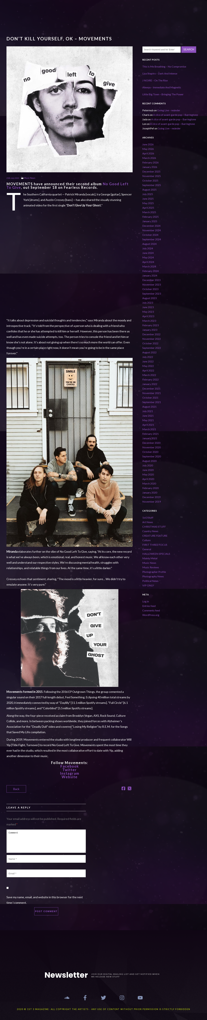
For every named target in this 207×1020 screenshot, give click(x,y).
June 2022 (148, 361)
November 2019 (151, 501)
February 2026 (150, 162)
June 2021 (148, 415)
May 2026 (148, 148)
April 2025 (148, 207)
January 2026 (149, 166)
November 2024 (151, 230)
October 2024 (150, 234)
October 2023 (150, 289)
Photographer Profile (154, 571)
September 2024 (151, 239)
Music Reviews (150, 567)
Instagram (69, 773)
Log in (145, 601)
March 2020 (149, 483)
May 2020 (148, 474)
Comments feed (151, 610)
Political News (150, 580)
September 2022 (151, 347)
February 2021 (150, 433)
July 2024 (147, 248)
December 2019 (151, 497)
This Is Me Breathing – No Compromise (164, 66)
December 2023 (151, 279)
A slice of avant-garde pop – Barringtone (175, 114)
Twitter (69, 770)
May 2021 (148, 420)
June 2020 (148, 469)
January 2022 (149, 383)
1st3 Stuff (147, 517)
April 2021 (148, 424)
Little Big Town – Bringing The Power (163, 94)
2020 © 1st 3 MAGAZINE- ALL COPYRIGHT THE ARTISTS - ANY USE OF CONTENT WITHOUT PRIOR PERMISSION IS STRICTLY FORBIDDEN (103, 1009)
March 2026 (149, 157)
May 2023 (148, 311)
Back (16, 789)
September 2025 (151, 185)
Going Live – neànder (168, 110)
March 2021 (149, 429)
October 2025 (150, 180)
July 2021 (147, 411)
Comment (46, 841)
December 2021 (151, 388)
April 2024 (148, 261)
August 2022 (149, 352)
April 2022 (148, 370)
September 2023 (151, 293)
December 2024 (151, 225)
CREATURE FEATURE (154, 535)
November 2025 (151, 175)
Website (70, 777)
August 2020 (149, 460)
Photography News (153, 576)
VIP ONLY (148, 585)
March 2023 (149, 320)
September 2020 (151, 456)
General (146, 549)
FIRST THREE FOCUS (154, 544)
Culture (146, 540)
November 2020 (151, 447)
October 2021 (150, 397)
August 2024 (149, 243)
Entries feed (149, 605)
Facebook (69, 766)
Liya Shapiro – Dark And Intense (159, 73)
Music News (29, 178)
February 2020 (150, 487)
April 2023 (148, 316)
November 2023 (151, 284)
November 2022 (151, 338)
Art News (147, 522)
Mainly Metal (149, 558)
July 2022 (147, 356)
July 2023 (147, 302)
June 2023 (148, 307)
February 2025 (150, 216)
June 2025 (148, 198)
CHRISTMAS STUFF (154, 526)
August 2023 (149, 298)
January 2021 (149, 438)
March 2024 (149, 266)
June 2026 (148, 144)
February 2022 (150, 379)
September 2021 (151, 402)
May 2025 (148, 203)
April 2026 (148, 153)
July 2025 (147, 194)
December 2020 (151, 442)
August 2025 (149, 189)
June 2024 (148, 252)
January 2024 (149, 275)
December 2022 (151, 334)
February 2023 (150, 325)
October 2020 (150, 451)
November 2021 (151, 393)
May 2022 (148, 365)
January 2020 (149, 492)
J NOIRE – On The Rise (155, 80)
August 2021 (149, 406)
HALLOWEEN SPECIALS (156, 553)
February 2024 (150, 270)
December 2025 (151, 171)
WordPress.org (150, 614)
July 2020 (147, 465)
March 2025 (149, 212)
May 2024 (148, 257)
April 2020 (148, 478)
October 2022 (150, 343)
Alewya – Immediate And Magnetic (161, 87)
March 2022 (149, 374)
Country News (150, 531)
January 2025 (149, 221)
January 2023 (149, 329)
